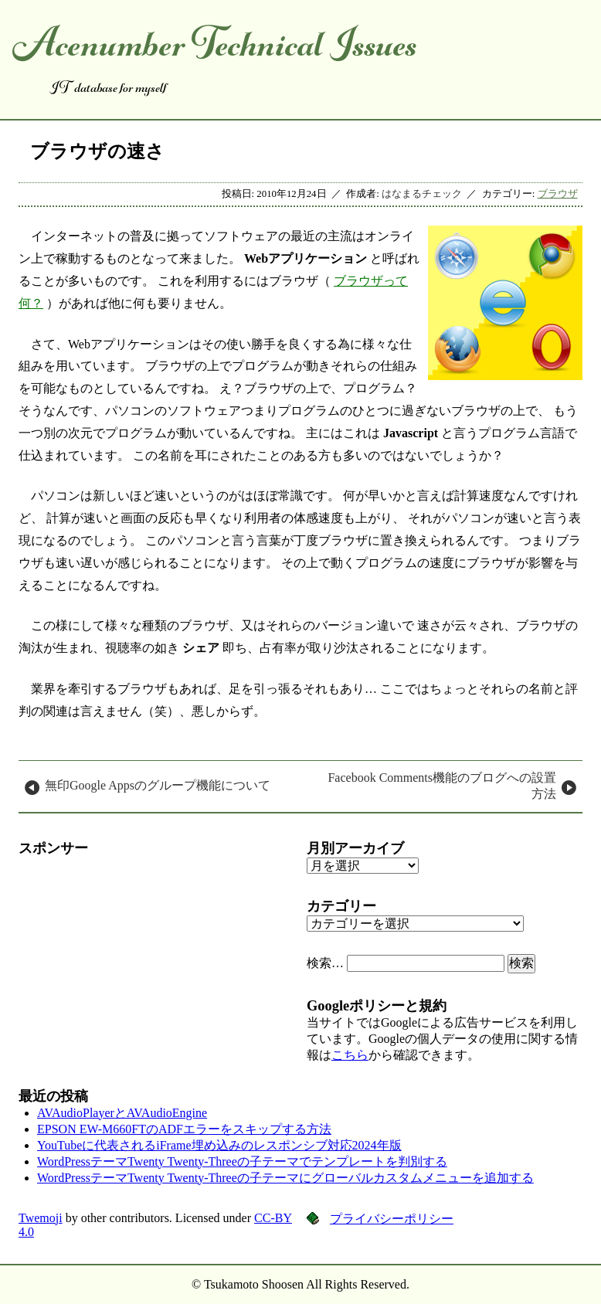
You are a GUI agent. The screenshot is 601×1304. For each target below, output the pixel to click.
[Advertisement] (156, 965)
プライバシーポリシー (391, 1218)
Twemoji (41, 1217)
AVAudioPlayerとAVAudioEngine (122, 1112)
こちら (349, 1054)
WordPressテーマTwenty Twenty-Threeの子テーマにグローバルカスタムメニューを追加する (285, 1177)
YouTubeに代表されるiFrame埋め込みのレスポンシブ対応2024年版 (219, 1145)
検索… (325, 963)
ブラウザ (558, 193)
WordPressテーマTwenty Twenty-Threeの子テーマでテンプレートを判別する (242, 1161)
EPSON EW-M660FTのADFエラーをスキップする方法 (184, 1129)
